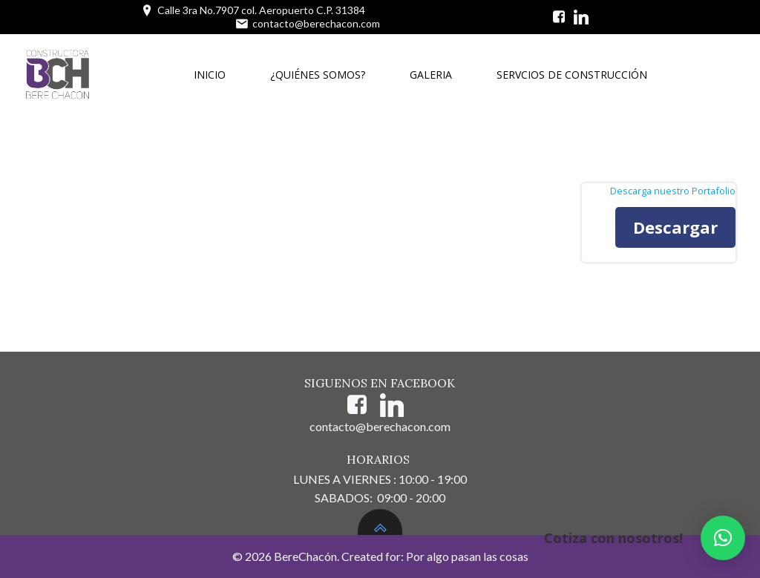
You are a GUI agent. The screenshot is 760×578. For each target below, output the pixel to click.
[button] (723, 538)
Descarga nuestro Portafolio (673, 190)
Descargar (675, 227)
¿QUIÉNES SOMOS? (317, 75)
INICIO (210, 75)
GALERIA (431, 75)
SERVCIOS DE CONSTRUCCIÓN (572, 75)
